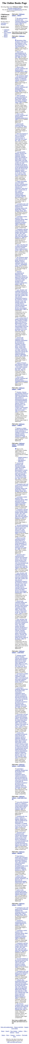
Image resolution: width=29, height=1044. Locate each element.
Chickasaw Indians (6, 30)
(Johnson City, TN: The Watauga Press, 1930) (21, 44)
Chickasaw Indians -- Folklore (18, 424)
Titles (25, 1031)
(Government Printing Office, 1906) (21, 299)
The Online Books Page (14, 3)
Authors (20, 1031)
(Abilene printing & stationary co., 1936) (21, 432)
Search (7, 1031)
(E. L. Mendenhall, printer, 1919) (21, 261)
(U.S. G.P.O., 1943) (21, 721)
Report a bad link (18, 1027)
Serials (17, 1032)
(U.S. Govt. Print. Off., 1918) (21, 163)
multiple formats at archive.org (23, 458)
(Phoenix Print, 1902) (21, 1006)
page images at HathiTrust (21, 460)
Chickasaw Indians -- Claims (18, 388)
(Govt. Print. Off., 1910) (21, 470)
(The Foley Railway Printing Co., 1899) (21, 233)
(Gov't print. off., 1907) (21, 125)
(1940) (21, 346)
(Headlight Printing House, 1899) (21, 88)
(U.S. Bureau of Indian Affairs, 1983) (21, 99)
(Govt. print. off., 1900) (21, 561)
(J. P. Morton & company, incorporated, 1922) (21, 78)
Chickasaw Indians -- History (18, 14)
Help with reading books (7, 1027)
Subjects (12, 1032)
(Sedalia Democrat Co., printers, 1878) (21, 922)
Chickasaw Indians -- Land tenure (18, 651)
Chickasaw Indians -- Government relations (18, 445)
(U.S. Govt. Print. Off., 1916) (21, 324)
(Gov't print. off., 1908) (21, 543)
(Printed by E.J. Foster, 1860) (21, 973)
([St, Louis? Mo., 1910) (21, 137)
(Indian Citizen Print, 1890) (21, 221)
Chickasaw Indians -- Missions (18, 852)
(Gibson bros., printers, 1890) (21, 278)
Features (13, 1035)
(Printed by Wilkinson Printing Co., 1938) (21, 863)
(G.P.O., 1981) (21, 247)
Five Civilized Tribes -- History (7, 34)
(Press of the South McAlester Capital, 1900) (21, 21)
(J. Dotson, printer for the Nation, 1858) (21, 529)
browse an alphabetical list (15, 9)
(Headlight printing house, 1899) (21, 116)
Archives (18, 1035)
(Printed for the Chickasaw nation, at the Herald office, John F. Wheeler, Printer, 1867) (21, 207)
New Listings (13, 1031)
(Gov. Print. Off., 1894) (21, 54)
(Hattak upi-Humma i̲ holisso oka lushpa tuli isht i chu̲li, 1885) (21, 822)
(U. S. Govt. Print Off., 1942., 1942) (21, 745)
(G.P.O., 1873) (21, 678)
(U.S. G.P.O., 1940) (21, 607)
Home (2, 1031)
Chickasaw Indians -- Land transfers (18, 765)
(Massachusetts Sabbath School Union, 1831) (21, 892)
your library (4, 23)
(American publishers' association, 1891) (21, 189)
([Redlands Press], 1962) (21, 69)
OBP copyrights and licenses (14, 1042)
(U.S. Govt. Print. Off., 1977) (21, 661)
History (6, 36)
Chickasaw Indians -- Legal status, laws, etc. (19, 798)
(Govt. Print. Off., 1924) (21, 366)
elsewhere (3, 24)
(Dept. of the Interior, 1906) (21, 629)
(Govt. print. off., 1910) (21, 697)
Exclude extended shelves (14, 8)
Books (3, 1035)
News (7, 1035)
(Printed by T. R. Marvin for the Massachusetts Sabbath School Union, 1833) (21, 879)
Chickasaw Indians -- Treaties (18, 904)
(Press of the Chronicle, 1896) (21, 805)
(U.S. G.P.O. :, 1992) (21, 401)
